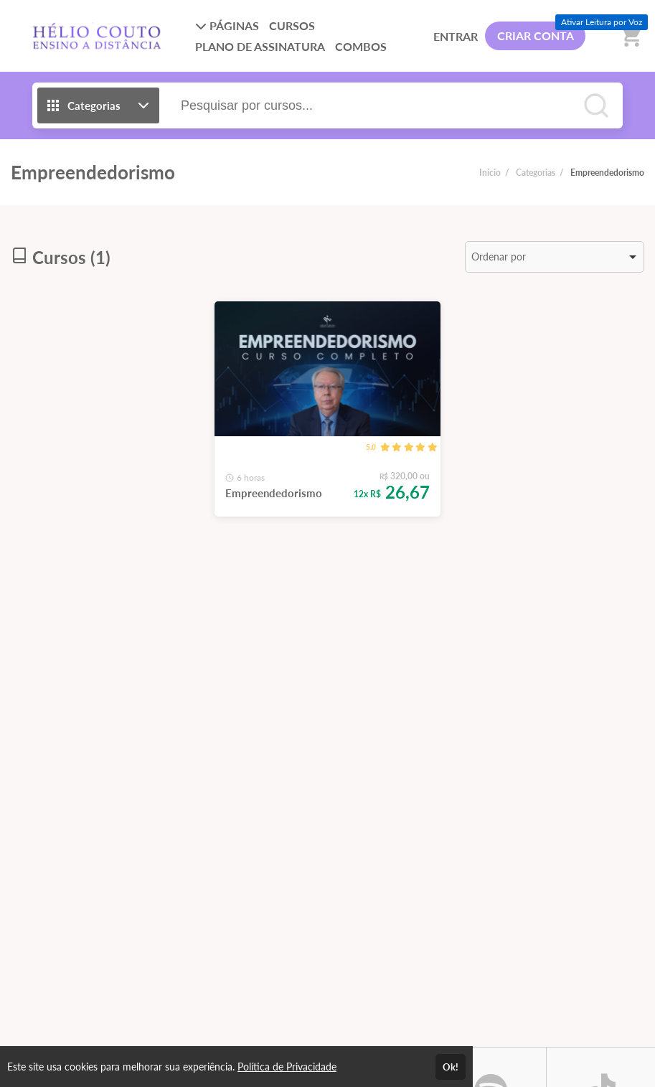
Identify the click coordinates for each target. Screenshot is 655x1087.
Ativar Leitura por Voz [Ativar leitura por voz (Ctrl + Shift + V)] (601, 22)
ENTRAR (455, 36)
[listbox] (554, 257)
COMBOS (361, 46)
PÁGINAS (227, 25)
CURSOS (292, 25)
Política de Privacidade (286, 1066)
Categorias (535, 172)
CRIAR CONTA (535, 35)
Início (490, 172)
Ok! (450, 1067)
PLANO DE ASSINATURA (260, 46)
